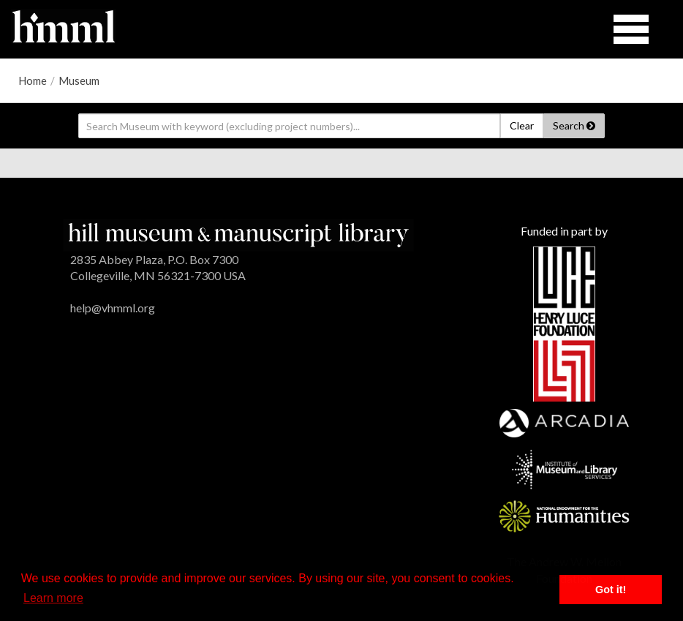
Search (574, 125)
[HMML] (238, 233)
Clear (522, 125)
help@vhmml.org (112, 308)
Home (32, 80)
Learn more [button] (53, 598)
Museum (79, 80)
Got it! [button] (610, 589)
